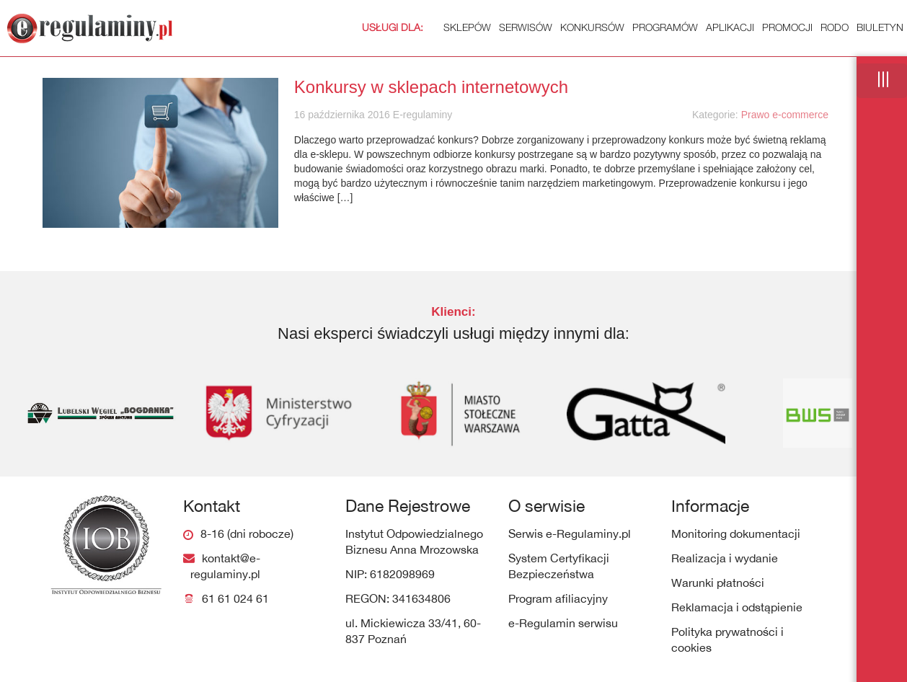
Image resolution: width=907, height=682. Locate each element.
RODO (834, 27)
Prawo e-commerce (784, 114)
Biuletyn (880, 27)
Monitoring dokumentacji (735, 533)
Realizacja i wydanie (724, 558)
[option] (91, 413)
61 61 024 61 (235, 598)
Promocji (787, 27)
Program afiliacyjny (558, 598)
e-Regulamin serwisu (563, 622)
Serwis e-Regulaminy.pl (569, 533)
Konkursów (592, 27)
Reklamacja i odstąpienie (736, 607)
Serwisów (525, 27)
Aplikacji (730, 27)
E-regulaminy (421, 114)
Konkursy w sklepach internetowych (431, 87)
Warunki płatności (717, 582)
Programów (665, 27)
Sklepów (426, 27)
